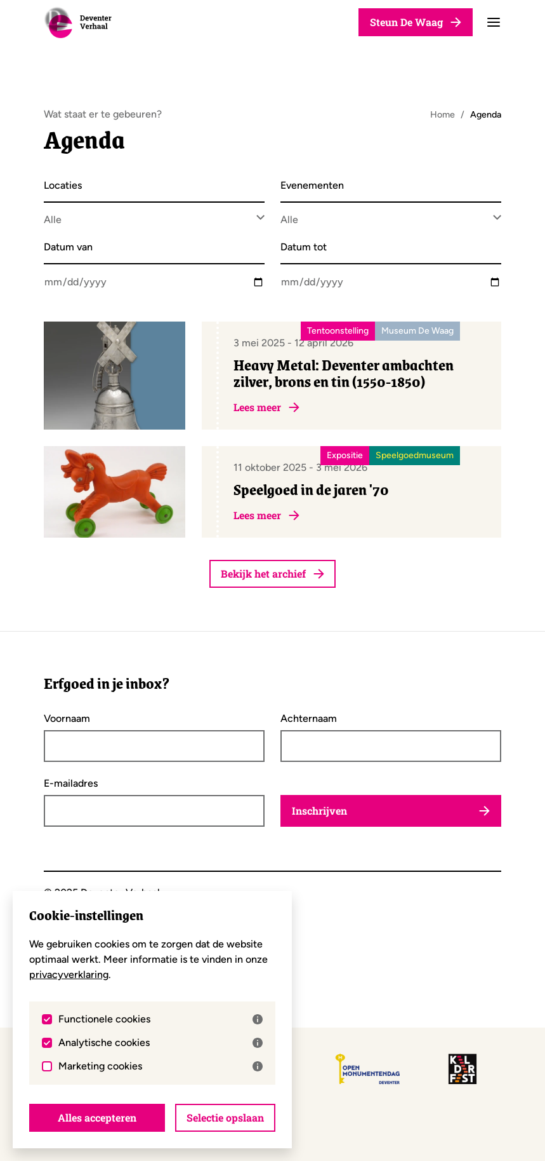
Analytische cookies (160, 1043)
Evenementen (312, 185)
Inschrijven (391, 810)
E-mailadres (71, 783)
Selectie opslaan (225, 1117)
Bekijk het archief (272, 573)
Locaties (63, 185)
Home (442, 114)
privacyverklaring (68, 974)
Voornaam (67, 719)
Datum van (68, 247)
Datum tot (303, 247)
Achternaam (308, 719)
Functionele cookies (160, 1019)
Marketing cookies (160, 1066)
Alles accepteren (97, 1117)
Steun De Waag (415, 22)
